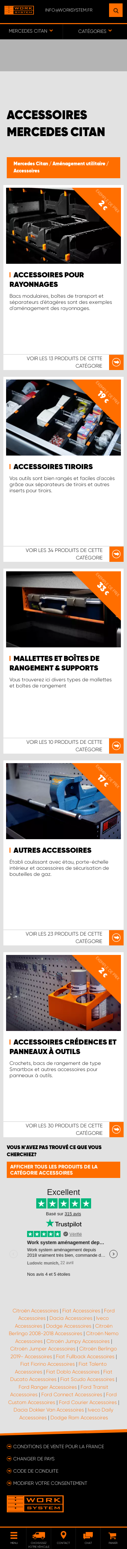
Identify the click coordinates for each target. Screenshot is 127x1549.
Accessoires (27, 171)
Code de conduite (35, 1471)
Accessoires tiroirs (53, 467)
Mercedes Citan (31, 164)
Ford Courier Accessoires (88, 1402)
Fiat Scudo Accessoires (87, 1379)
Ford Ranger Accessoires (48, 1387)
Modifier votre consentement (50, 1483)
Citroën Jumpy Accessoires (78, 1341)
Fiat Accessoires (81, 1311)
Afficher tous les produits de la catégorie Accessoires (54, 1170)
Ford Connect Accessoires (71, 1394)
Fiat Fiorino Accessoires (47, 1364)
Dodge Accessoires (68, 1326)
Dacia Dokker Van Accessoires (49, 1410)
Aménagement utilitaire (79, 164)
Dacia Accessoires (70, 1318)
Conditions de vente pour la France (58, 1446)
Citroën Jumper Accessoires (43, 1349)
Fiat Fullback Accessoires (85, 1356)
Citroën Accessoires (36, 1311)
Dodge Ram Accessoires (79, 1418)
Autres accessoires (52, 850)
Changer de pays (34, 1458)
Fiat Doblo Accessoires (73, 1372)
